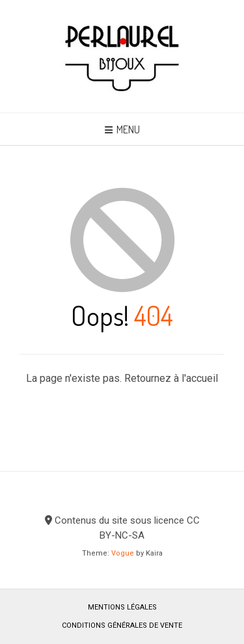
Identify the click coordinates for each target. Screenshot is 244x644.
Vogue (122, 553)
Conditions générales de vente (122, 625)
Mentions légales (122, 607)
